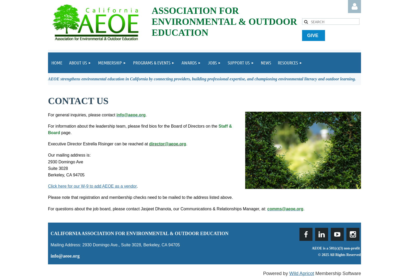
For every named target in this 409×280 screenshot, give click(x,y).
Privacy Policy (348, 261)
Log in (354, 6)
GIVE (313, 35)
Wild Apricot (301, 273)
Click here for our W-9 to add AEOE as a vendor (92, 186)
